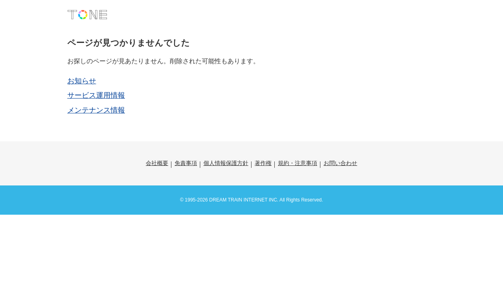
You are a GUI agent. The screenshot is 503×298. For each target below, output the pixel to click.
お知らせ (81, 81)
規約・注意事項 (297, 163)
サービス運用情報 (96, 95)
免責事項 (186, 163)
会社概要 (157, 163)
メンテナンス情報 (96, 110)
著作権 (263, 163)
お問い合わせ (340, 163)
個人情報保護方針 (225, 163)
